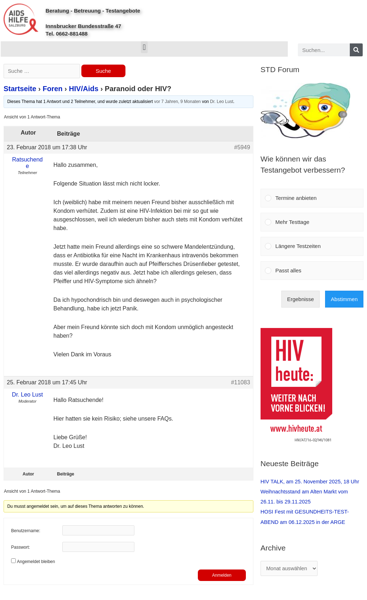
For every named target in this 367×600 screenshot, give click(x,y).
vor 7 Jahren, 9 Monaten (177, 102)
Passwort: (20, 548)
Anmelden (222, 575)
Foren (53, 89)
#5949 (242, 148)
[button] (144, 47)
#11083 (240, 383)
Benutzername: (25, 531)
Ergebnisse (300, 299)
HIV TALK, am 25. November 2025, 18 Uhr (311, 481)
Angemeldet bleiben (36, 562)
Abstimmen (344, 299)
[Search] (356, 49)
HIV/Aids (83, 89)
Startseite (20, 89)
